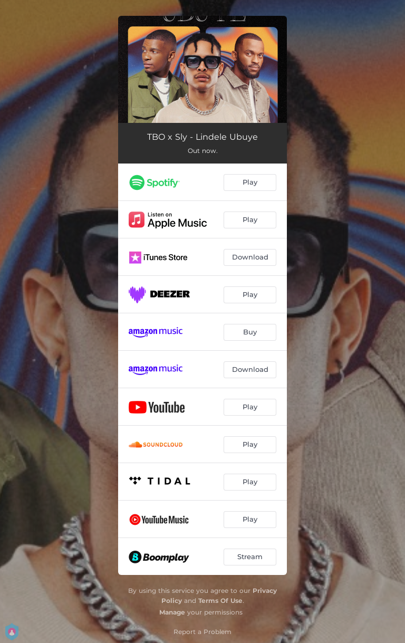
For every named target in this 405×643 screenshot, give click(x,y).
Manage (172, 612)
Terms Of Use (220, 600)
